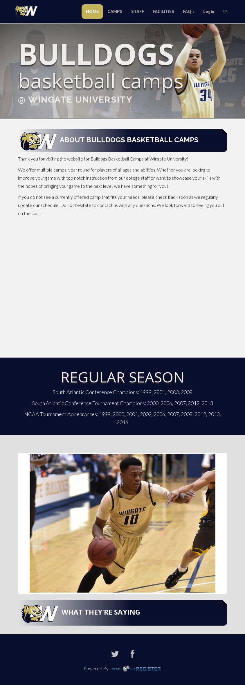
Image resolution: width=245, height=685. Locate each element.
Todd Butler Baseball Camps (28, 10)
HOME (92, 11)
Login (208, 11)
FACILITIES (163, 11)
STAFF (137, 11)
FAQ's (188, 11)
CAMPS (115, 11)
